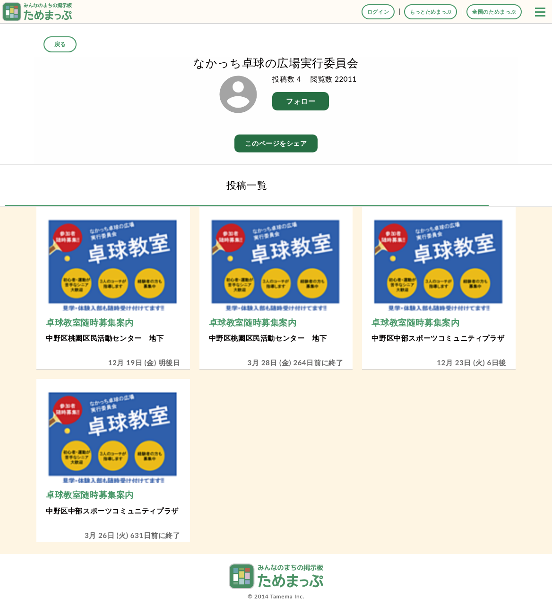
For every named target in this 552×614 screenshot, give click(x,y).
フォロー (300, 101)
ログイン (378, 11)
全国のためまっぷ (494, 11)
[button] (540, 11)
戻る (60, 44)
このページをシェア (276, 143)
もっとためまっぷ (430, 11)
